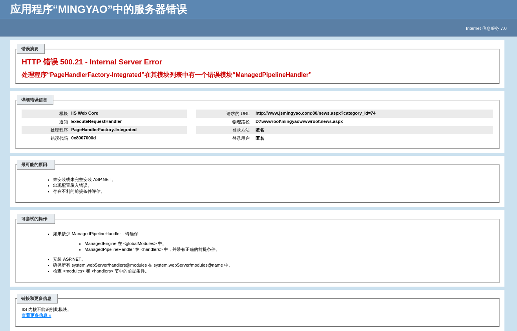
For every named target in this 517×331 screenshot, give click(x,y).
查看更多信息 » (36, 315)
